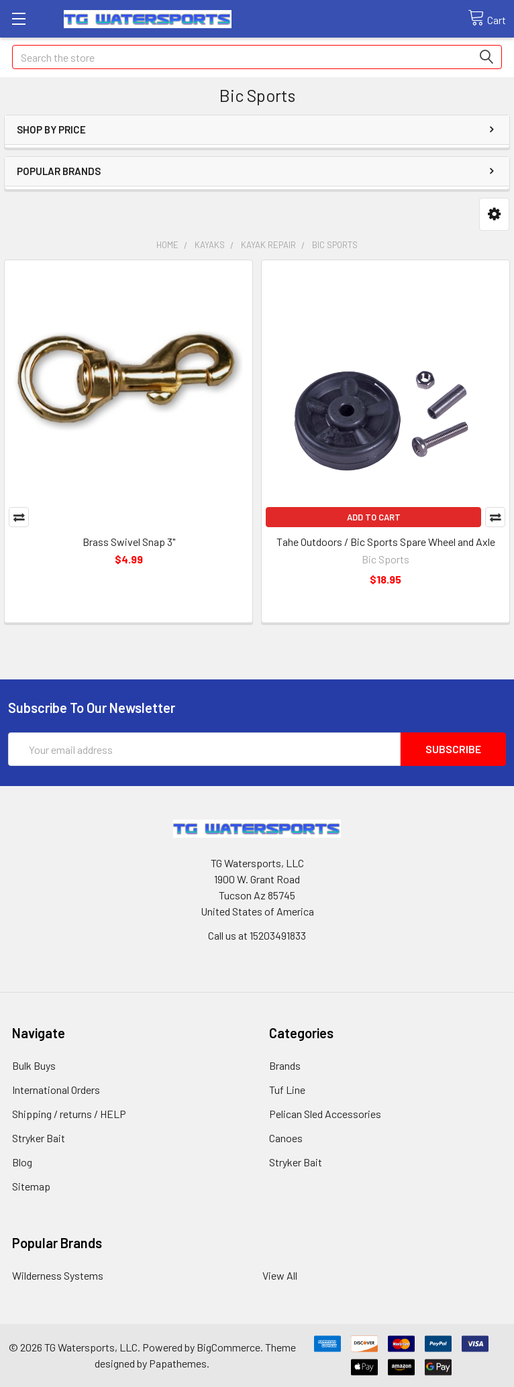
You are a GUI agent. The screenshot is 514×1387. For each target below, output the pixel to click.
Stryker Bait (38, 1137)
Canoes (286, 1137)
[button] (494, 214)
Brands (285, 1065)
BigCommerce (228, 1347)
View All (279, 1275)
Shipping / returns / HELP (69, 1113)
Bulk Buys (34, 1065)
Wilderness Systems (57, 1275)
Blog (22, 1162)
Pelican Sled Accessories (325, 1113)
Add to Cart (374, 517)
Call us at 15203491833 (257, 935)
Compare (19, 517)
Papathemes (178, 1363)
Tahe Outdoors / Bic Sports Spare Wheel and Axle (385, 541)
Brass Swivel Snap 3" (129, 541)
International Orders (56, 1089)
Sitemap (31, 1186)
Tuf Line (287, 1089)
